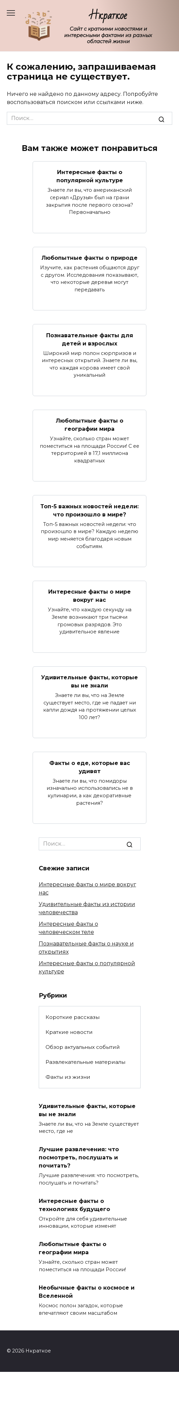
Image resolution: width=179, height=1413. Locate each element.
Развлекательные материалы (85, 1062)
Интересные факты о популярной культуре (89, 176)
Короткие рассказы (73, 1017)
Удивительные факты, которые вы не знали (89, 681)
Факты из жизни (68, 1077)
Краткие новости (69, 1032)
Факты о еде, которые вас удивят (89, 767)
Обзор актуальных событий (83, 1047)
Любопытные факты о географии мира (89, 425)
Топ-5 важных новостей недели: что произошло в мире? (89, 510)
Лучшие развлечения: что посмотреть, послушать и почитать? (79, 1157)
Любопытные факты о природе (89, 258)
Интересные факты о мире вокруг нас (89, 596)
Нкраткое (108, 15)
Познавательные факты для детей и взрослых (89, 339)
